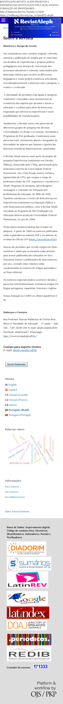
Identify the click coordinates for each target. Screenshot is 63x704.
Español (13, 389)
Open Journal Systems (17, 511)
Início (6, 27)
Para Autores (11, 491)
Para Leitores (12, 486)
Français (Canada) (18, 394)
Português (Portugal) (20, 414)
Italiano (13, 404)
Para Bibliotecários (15, 497)
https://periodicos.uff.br (42, 239)
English (13, 384)
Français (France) (18, 399)
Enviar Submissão (16, 364)
